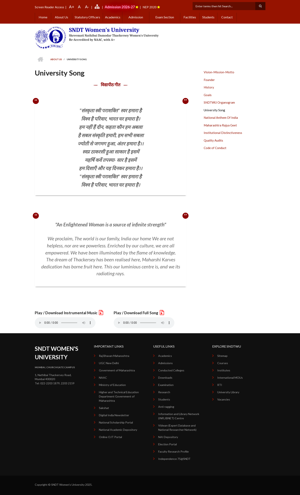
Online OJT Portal (110, 437)
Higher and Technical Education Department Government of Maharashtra (119, 396)
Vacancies (223, 399)
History (209, 87)
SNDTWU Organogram (219, 102)
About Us (61, 17)
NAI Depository (168, 437)
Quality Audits (213, 140)
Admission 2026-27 (120, 7)
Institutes (223, 370)
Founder (209, 80)
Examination (166, 385)
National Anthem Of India (221, 117)
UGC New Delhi (109, 363)
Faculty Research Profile (173, 451)
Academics (112, 17)
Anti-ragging (166, 406)
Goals (208, 95)
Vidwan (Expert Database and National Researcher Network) (177, 427)
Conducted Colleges (171, 370)
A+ (71, 6)
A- (87, 6)
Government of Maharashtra (117, 370)
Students (208, 17)
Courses (222, 363)
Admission (135, 17)
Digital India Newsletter (114, 415)
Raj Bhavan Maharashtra (114, 355)
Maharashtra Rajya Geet (220, 125)
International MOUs (230, 377)
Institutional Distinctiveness (223, 133)
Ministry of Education (112, 385)
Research (164, 392)
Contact (227, 17)
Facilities (189, 17)
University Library (228, 392)
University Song (214, 110)
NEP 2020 (149, 7)
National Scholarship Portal (116, 422)
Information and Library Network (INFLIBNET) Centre (178, 416)
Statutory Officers (87, 17)
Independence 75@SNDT (174, 458)
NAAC (103, 377)
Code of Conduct (215, 148)
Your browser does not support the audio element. (65, 322)
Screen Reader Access (49, 7)
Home (43, 17)
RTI (219, 385)
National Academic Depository (118, 429)
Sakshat (104, 408)
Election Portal (167, 444)
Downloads (165, 377)
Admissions (165, 363)
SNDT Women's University (104, 30)
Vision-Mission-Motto (219, 72)
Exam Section (164, 17)
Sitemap (222, 355)
